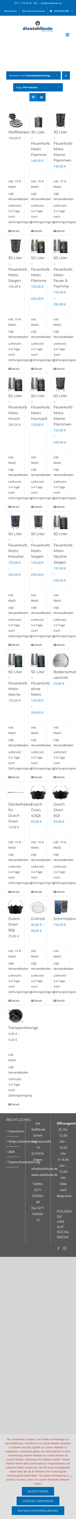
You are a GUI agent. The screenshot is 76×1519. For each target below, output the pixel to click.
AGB (12, 1152)
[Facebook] (58, 1248)
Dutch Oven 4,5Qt (36, 810)
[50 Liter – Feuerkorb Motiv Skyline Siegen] (60, 522)
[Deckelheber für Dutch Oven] (15, 792)
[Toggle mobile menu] (68, 35)
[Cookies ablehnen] (71, 1477)
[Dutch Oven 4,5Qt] (38, 792)
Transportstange (23, 1028)
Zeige (26, 87)
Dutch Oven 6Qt (59, 810)
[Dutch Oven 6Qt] (60, 792)
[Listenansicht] (41, 97)
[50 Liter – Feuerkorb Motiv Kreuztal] (15, 522)
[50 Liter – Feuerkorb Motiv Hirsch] (15, 384)
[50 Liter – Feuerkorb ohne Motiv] (38, 660)
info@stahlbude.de (51, 3)
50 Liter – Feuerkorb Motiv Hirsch (17, 407)
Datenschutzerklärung (38, 1511)
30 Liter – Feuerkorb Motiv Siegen (17, 269)
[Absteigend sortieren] (66, 75)
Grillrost (38, 919)
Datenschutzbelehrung (13, 1162)
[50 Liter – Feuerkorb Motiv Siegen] (38, 522)
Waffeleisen (19, 132)
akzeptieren (38, 1491)
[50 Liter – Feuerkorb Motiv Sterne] (15, 660)
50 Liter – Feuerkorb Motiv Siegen (40, 545)
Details (13, 231)
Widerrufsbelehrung (13, 1141)
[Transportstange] (15, 1016)
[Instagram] (64, 1248)
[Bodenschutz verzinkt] (60, 660)
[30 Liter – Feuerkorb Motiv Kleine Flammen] (60, 120)
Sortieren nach (29, 75)
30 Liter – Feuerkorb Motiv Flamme (40, 143)
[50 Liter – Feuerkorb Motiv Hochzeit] (38, 384)
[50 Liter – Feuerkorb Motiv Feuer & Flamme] (60, 246)
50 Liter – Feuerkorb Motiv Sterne (17, 683)
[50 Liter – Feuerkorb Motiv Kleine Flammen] (60, 384)
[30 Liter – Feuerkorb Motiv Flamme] (38, 120)
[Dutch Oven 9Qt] (15, 907)
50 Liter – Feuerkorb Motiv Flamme (40, 269)
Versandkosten (18, 199)
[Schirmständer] (60, 907)
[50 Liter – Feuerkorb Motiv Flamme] (38, 246)
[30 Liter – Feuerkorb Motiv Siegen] (15, 246)
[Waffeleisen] (15, 120)
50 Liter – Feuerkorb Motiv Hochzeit (40, 407)
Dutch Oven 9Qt (14, 924)
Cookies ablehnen (38, 1501)
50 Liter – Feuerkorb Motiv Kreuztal (17, 545)
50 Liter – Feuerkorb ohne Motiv (40, 683)
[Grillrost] (38, 907)
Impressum (13, 1131)
